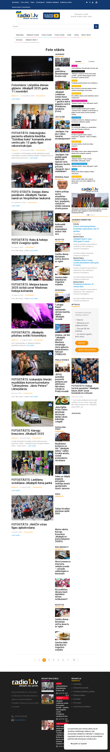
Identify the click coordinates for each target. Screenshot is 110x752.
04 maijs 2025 (25, 438)
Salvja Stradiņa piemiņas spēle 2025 (62, 511)
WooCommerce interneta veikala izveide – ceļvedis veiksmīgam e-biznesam (63, 567)
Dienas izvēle (76, 117)
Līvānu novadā (47, 35)
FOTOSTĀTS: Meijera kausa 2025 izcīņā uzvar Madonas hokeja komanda (29, 288)
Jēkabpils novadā (33, 35)
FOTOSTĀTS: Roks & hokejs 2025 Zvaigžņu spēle (29, 241)
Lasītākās (91, 61)
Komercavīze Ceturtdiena (21, 7)
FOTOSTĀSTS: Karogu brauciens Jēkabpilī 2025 (27, 432)
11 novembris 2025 (27, 96)
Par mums (77, 703)
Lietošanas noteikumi (82, 706)
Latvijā (76, 35)
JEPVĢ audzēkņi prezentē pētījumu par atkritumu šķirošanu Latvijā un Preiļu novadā (61, 383)
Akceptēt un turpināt (79, 744)
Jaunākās (78, 61)
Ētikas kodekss (79, 695)
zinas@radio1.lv (20, 720)
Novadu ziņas (76, 156)
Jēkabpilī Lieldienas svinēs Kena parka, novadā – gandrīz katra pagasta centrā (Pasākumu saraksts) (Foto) (62, 101)
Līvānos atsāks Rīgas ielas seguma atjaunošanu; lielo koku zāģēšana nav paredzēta (83, 181)
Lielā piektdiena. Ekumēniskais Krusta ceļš (61, 72)
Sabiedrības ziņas (77, 106)
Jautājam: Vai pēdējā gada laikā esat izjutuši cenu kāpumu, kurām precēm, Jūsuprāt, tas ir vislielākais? (62, 163)
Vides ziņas (75, 124)
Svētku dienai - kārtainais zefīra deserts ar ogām (62, 258)
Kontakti (76, 699)
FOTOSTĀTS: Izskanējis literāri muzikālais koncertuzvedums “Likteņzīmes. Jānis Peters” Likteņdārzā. (31, 384)
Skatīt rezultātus (86, 350)
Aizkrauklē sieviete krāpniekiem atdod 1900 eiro (61, 229)
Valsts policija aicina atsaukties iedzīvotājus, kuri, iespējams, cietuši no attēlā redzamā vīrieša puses (62, 200)
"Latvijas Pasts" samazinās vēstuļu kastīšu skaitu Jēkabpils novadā (62, 311)
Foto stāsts (25, 2)
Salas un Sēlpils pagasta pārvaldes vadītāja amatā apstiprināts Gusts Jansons (62, 482)
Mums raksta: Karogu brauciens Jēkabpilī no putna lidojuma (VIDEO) (62, 535)
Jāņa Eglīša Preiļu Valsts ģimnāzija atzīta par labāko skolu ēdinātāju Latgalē (61, 414)
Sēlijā (69, 35)
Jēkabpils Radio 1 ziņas (79, 100)
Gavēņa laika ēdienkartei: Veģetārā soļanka (61, 281)
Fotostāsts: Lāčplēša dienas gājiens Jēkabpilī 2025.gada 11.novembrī (30, 88)
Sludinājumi (40, 2)
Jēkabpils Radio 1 (32, 40)
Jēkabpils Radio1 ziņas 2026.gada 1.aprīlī (85, 166)
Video (33, 2)
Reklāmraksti (76, 86)
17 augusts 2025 (26, 340)
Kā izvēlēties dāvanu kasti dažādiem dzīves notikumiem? (61, 594)
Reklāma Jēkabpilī (52, 2)
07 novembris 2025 (27, 150)
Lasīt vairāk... (16, 99)
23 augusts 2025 (17, 247)
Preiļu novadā (59, 35)
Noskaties (15, 2)
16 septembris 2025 (18, 202)
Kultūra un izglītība (78, 71)
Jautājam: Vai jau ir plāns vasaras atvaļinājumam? (63, 135)
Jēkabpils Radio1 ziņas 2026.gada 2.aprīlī (85, 103)
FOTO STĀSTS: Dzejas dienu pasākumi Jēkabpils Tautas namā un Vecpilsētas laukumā (30, 195)
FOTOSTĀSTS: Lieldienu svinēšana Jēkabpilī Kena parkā (31, 481)
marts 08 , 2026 (77, 397)
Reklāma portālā (66, 2)
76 (74, 660)
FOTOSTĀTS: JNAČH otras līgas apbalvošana (29, 526)
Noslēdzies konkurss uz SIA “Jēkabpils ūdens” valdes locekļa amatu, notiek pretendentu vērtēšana (62, 452)
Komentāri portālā (80, 688)
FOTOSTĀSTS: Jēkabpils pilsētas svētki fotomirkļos (28, 334)
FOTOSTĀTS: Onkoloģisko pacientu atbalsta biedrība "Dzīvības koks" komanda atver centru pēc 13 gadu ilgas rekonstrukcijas (31, 139)
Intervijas (19, 40)
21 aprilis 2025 (25, 487)
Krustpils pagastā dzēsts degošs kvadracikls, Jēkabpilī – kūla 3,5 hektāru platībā (84, 136)
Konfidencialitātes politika (84, 691)
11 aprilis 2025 (16, 532)
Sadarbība (77, 684)
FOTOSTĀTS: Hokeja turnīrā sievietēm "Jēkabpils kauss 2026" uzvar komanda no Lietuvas (85, 389)
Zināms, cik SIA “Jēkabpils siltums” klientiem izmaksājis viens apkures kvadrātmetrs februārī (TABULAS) (62, 344)
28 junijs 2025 (16, 393)
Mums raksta (86, 35)
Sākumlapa (20, 35)
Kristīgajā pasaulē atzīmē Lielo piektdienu (85, 83)
